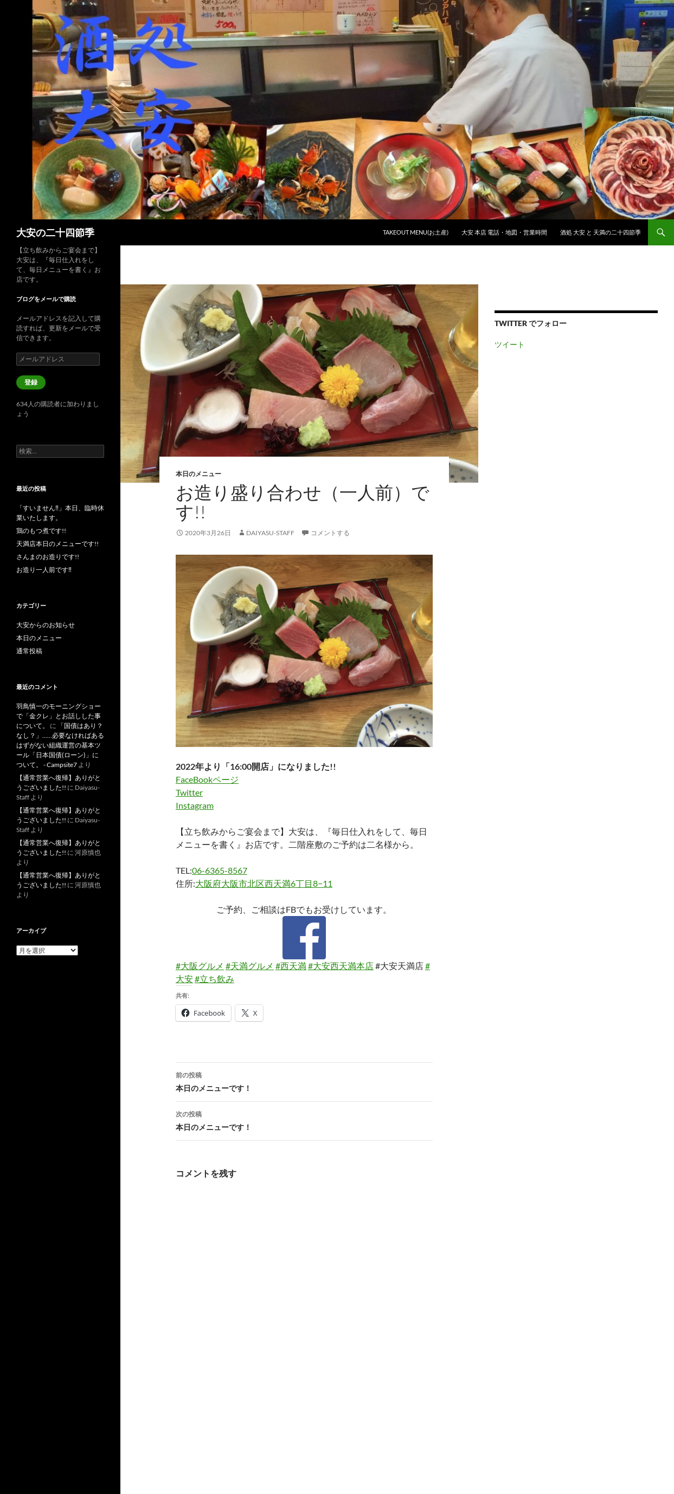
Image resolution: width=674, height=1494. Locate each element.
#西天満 (290, 965)
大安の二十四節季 (55, 232)
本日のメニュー (198, 474)
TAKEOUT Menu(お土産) (415, 232)
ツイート (510, 344)
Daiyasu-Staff (270, 533)
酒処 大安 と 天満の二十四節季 (600, 232)
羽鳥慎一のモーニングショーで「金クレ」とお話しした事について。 (58, 716)
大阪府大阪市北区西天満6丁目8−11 (263, 883)
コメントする (330, 533)
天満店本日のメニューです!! (57, 544)
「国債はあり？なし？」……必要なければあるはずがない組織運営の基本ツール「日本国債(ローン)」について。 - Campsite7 (60, 745)
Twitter (189, 792)
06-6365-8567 (219, 870)
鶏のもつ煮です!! (41, 531)
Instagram (195, 805)
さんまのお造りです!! (47, 557)
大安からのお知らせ (45, 625)
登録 (30, 382)
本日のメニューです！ (304, 1081)
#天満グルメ (250, 965)
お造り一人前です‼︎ (44, 570)
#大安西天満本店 (341, 965)
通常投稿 (29, 651)
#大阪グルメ (200, 965)
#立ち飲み (214, 978)
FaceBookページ (207, 779)
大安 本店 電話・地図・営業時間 (504, 232)
